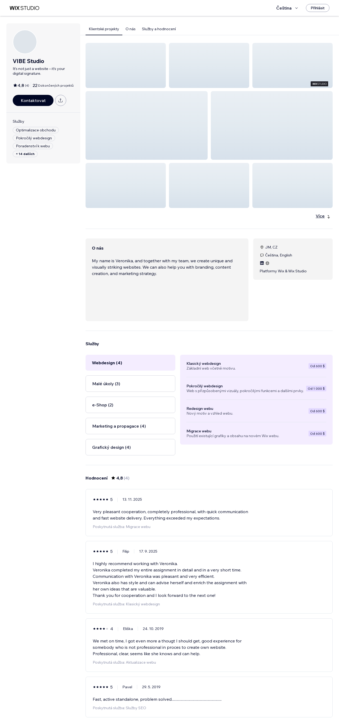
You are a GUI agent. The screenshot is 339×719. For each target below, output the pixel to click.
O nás (131, 28)
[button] (126, 65)
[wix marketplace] (24, 8)
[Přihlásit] (317, 8)
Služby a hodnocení (159, 28)
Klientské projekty (104, 28)
